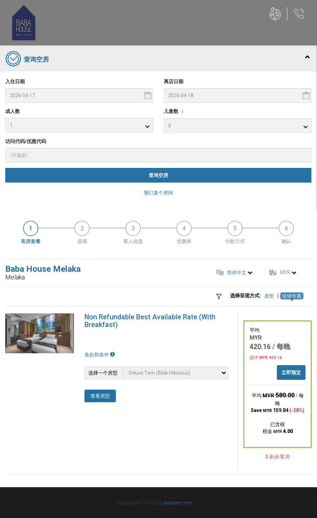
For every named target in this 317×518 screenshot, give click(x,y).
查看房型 (100, 396)
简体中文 (236, 272)
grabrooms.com (177, 503)
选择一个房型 (103, 373)
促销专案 (292, 296)
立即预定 (291, 372)
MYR (285, 272)
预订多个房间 (158, 193)
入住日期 (15, 81)
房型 (269, 296)
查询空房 (158, 175)
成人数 (12, 111)
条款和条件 (99, 354)
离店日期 (173, 81)
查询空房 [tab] (157, 59)
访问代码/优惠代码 (25, 141)
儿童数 (174, 111)
